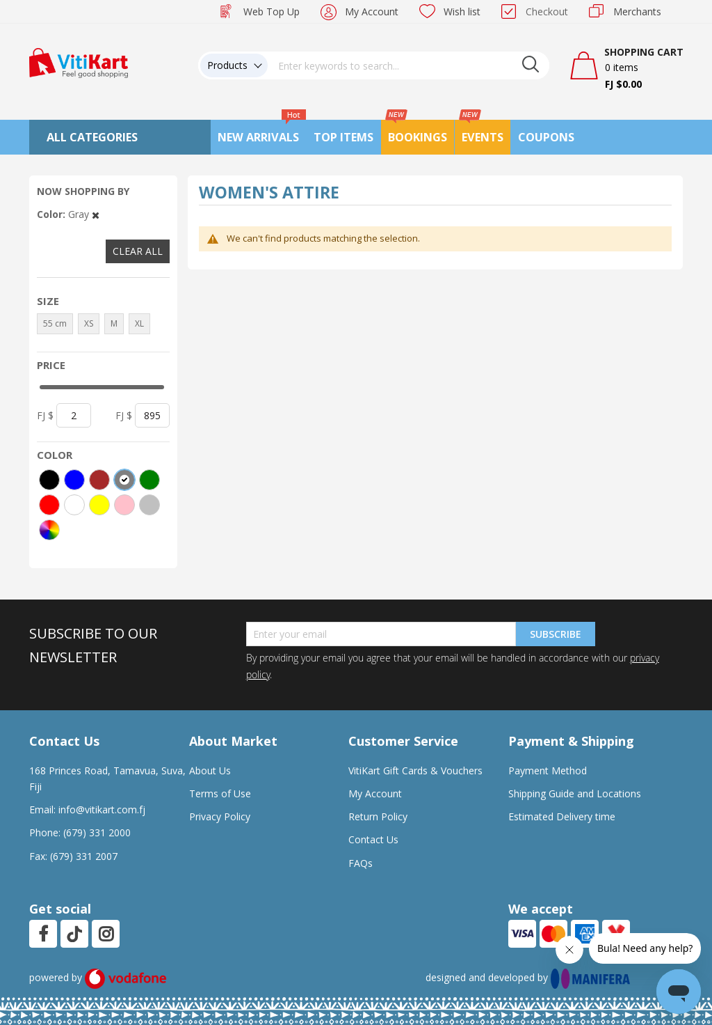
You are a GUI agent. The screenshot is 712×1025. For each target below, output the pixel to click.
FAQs (360, 863)
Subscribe (555, 634)
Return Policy (377, 816)
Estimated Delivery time (561, 816)
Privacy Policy (219, 816)
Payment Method (547, 770)
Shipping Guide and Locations (574, 793)
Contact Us (373, 839)
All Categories (92, 137)
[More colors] (49, 529)
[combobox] (409, 65)
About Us (210, 770)
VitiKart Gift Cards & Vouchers (415, 770)
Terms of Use (220, 793)
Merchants (637, 11)
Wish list (462, 11)
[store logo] (78, 61)
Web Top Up (271, 11)
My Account (371, 11)
